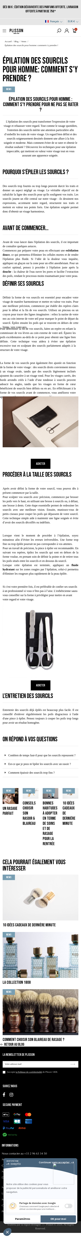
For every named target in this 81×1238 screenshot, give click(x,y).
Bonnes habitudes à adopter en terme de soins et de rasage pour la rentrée (50, 823)
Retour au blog (12, 1044)
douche (7, 271)
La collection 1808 (17, 982)
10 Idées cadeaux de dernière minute (29, 925)
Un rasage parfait (10, 811)
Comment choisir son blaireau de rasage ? (33, 1039)
